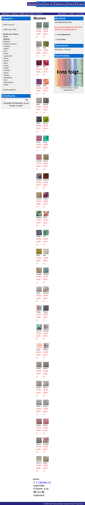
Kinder (6, 53)
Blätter (6, 37)
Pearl (38, 293)
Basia (38, 85)
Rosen (45, 350)
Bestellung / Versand (63, 50)
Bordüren (7, 42)
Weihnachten (8, 82)
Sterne (6, 73)
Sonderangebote (9, 90)
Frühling (7, 46)
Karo (5, 51)
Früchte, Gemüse (10, 44)
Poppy (38, 312)
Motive (6, 58)
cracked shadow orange (69, 88)
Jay (44, 236)
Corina (45, 123)
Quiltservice (61, 4)
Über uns (49, 4)
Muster (6, 61)
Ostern (6, 66)
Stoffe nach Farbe (9, 29)
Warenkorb (62, 14)
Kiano (38, 255)
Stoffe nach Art (8, 25)
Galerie (71, 4)
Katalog (14, 14)
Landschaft (8, 56)
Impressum (79, 504)
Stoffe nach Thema (27, 14)
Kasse (71, 14)
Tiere (5, 80)
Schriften (7, 70)
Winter (6, 85)
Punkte (6, 68)
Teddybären (8, 78)
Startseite (32, 4)
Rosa (38, 350)
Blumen (40, 14)
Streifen (6, 75)
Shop (40, 4)
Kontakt (80, 4)
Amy (37, 48)
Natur (6, 63)
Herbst (6, 49)
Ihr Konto (80, 14)
